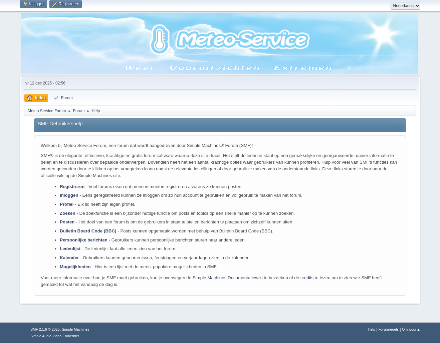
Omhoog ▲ (411, 329)
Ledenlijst (70, 248)
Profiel (66, 204)
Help (371, 329)
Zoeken (67, 213)
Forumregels (389, 329)
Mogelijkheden (75, 266)
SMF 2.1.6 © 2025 (45, 329)
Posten (67, 221)
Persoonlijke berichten (83, 239)
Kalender (69, 257)
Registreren (72, 186)
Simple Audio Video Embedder (54, 336)
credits (306, 277)
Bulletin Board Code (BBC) (88, 230)
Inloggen (69, 195)
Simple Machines (75, 329)
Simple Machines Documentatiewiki (228, 277)
